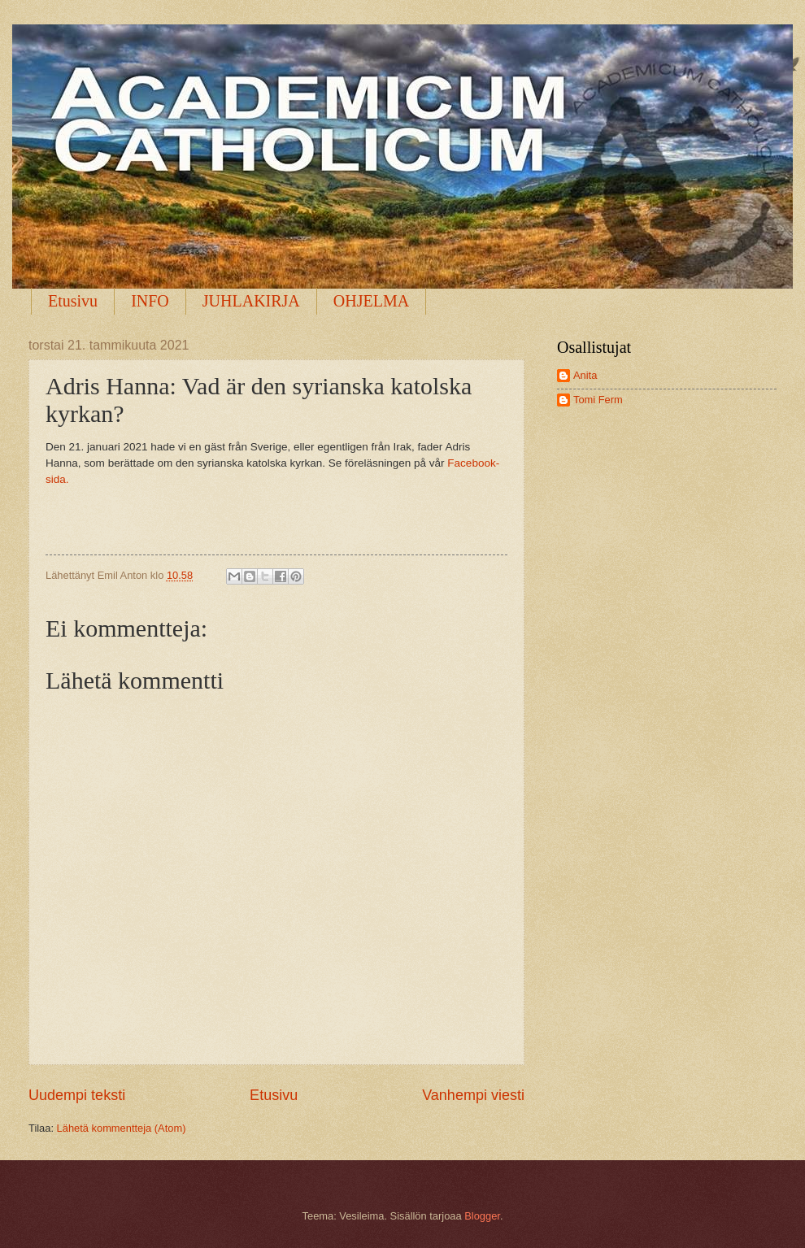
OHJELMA (371, 301)
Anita (585, 375)
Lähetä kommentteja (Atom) (121, 1128)
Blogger (482, 1216)
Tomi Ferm (598, 400)
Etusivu (73, 301)
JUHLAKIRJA (251, 301)
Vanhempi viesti (473, 1095)
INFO (150, 301)
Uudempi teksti (76, 1095)
